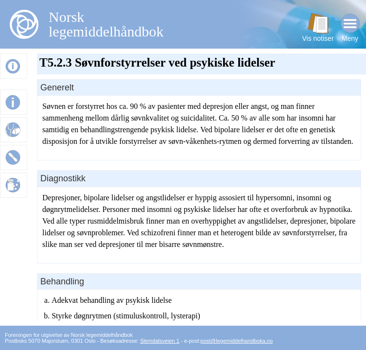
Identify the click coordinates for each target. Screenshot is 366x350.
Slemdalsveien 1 (159, 341)
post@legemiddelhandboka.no (236, 341)
